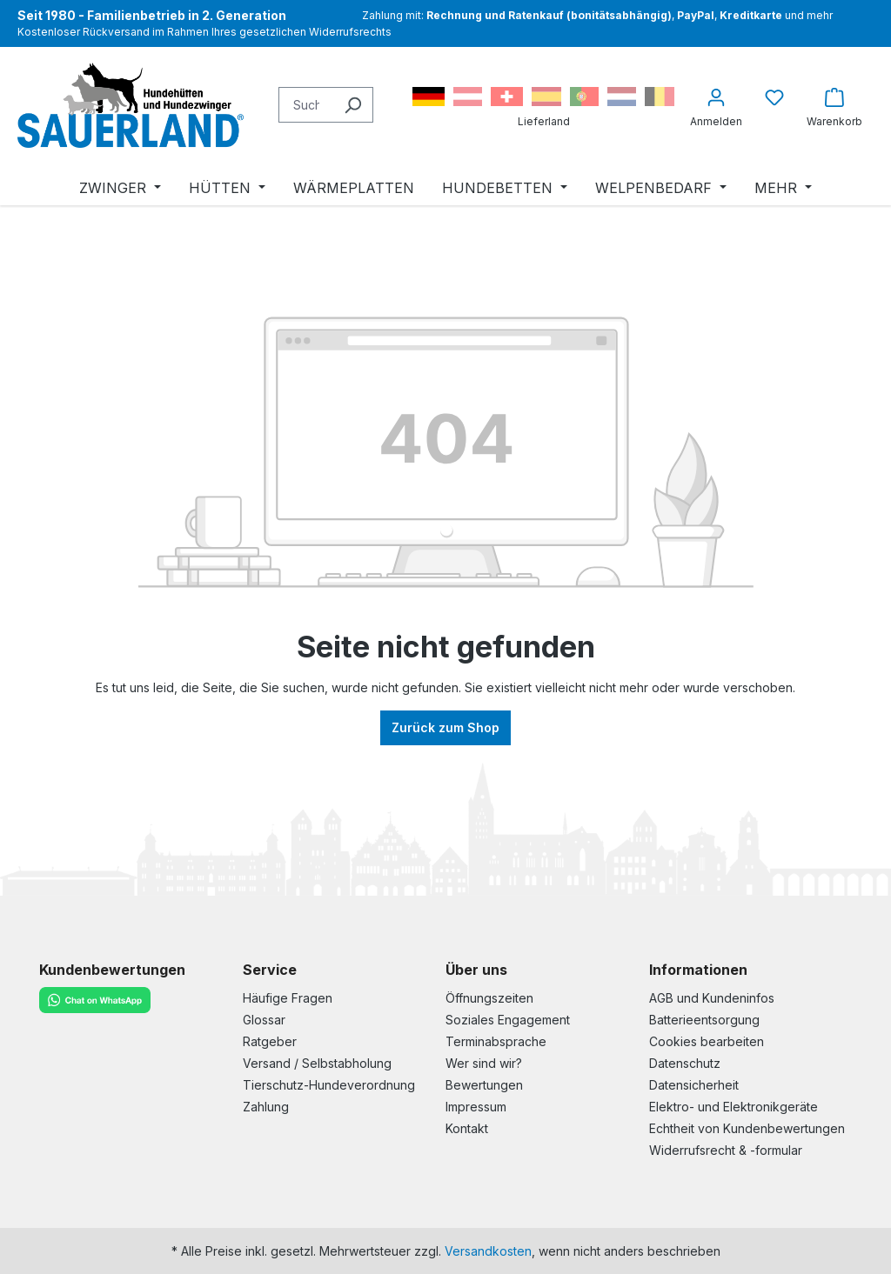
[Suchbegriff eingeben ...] (305, 105)
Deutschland (428, 96)
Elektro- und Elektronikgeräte (733, 1106)
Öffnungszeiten (489, 998)
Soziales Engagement (508, 1019)
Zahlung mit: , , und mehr (597, 15)
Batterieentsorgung (704, 1019)
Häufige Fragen (287, 998)
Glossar (264, 1019)
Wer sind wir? (484, 1063)
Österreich (467, 96)
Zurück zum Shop (445, 727)
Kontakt (467, 1128)
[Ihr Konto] (716, 105)
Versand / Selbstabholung (317, 1063)
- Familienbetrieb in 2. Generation (151, 15)
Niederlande (621, 96)
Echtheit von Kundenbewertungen (747, 1128)
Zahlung (266, 1106)
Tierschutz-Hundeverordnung (329, 1084)
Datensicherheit (694, 1084)
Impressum (476, 1106)
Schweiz (507, 96)
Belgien (659, 96)
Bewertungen (484, 1084)
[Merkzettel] (774, 97)
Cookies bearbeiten (706, 1041)
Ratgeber (270, 1041)
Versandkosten (488, 1251)
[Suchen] (352, 105)
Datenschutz (684, 1063)
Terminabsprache (496, 1041)
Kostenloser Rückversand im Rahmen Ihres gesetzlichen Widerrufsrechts (204, 31)
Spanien (546, 96)
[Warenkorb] (834, 105)
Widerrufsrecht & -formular (725, 1150)
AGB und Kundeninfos (711, 998)
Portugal (584, 96)
